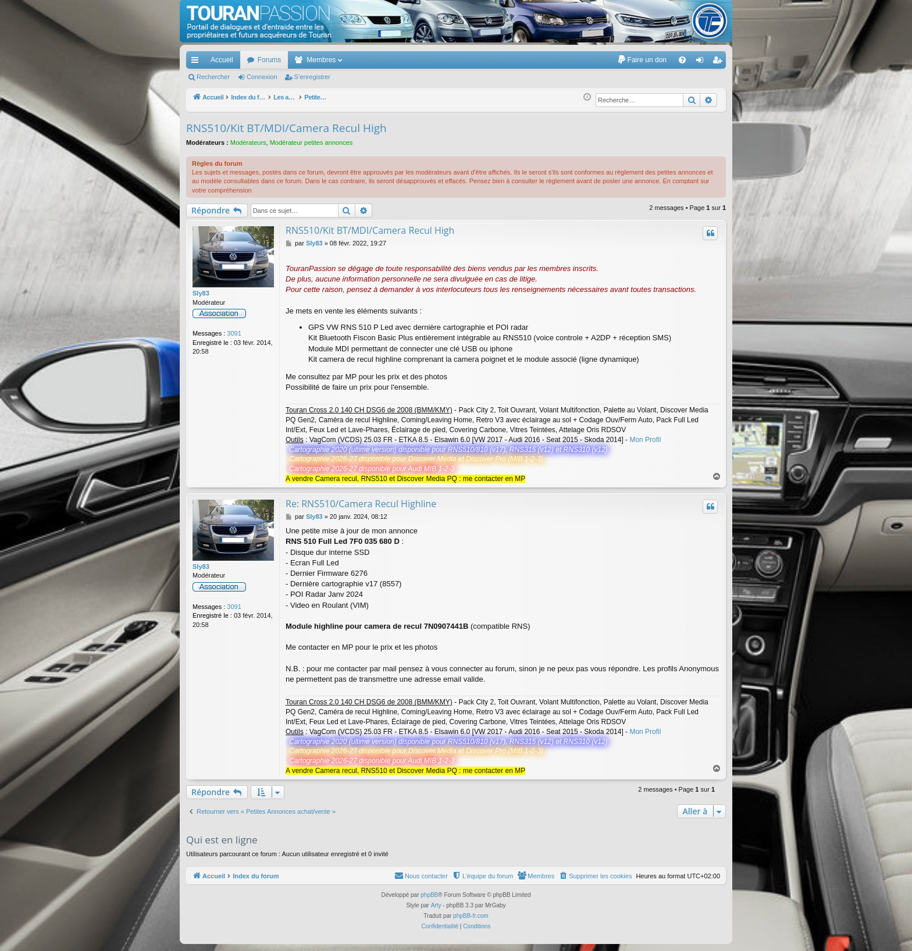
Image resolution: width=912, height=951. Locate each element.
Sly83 (201, 293)
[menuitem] (642, 60)
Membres (321, 60)
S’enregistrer (312, 76)
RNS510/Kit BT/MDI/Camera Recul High (286, 128)
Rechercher (213, 76)
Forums (270, 60)
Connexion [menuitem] (702, 62)
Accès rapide (197, 62)
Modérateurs (248, 142)
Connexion (262, 76)
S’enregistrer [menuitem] (720, 62)
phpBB (429, 895)
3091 (234, 333)
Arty (436, 905)
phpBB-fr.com (471, 916)
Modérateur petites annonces (311, 142)
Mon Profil (645, 440)
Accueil (222, 60)
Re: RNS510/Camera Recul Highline (361, 504)
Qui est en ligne (222, 839)
